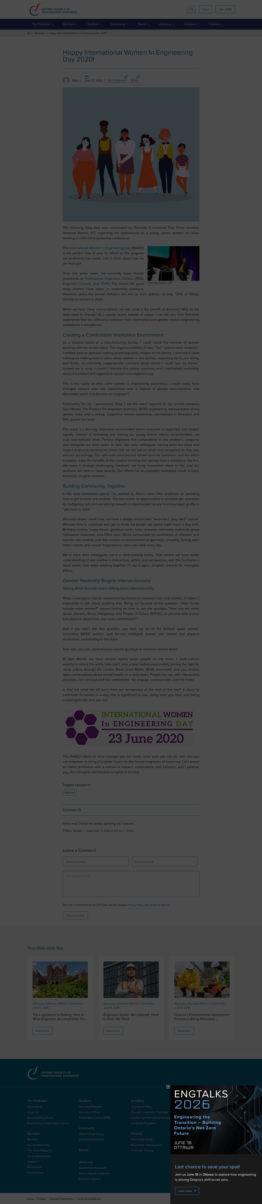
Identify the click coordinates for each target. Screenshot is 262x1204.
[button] (168, 1086)
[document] (131, 602)
